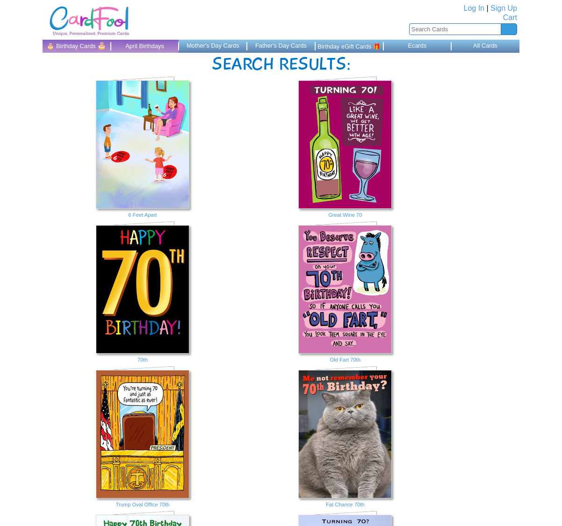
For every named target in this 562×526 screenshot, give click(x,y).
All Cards (485, 45)
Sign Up (503, 8)
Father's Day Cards (281, 45)
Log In (474, 8)
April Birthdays (144, 46)
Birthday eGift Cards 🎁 (349, 46)
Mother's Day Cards (213, 45)
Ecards (417, 45)
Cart (510, 17)
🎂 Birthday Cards (76, 46)
